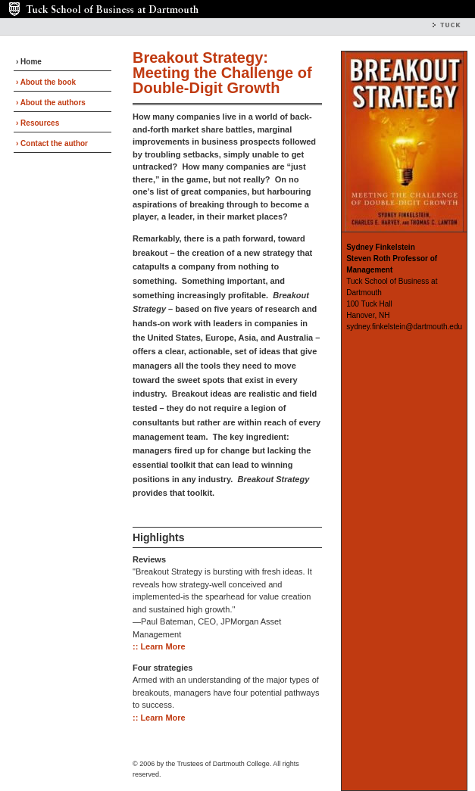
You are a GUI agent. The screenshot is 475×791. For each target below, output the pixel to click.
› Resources (37, 123)
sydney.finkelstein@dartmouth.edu (404, 326)
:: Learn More (159, 646)
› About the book (46, 82)
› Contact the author (52, 143)
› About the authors (51, 102)
